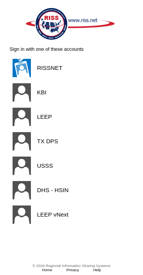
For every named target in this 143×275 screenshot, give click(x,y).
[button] (70, 68)
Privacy (72, 270)
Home (47, 270)
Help (97, 270)
